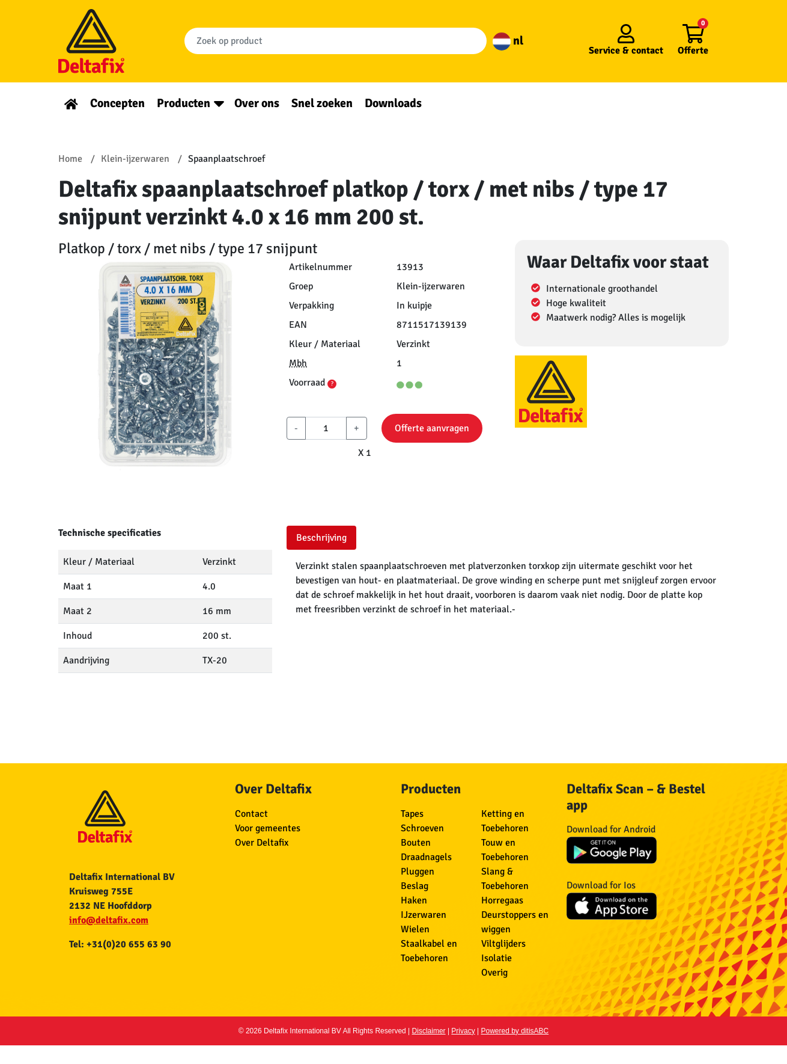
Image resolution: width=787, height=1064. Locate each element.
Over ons (256, 103)
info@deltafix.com (108, 920)
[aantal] (326, 428)
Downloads (393, 103)
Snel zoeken (322, 103)
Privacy (463, 1031)
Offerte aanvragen (432, 428)
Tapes (412, 814)
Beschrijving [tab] (321, 538)
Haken (414, 900)
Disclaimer (429, 1031)
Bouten (416, 843)
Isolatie (496, 958)
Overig (494, 973)
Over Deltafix (261, 843)
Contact (251, 814)
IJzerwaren (423, 915)
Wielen (415, 929)
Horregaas (502, 900)
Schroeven (422, 828)
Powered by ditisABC (515, 1031)
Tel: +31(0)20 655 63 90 (120, 944)
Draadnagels (426, 857)
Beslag (414, 886)
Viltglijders (503, 944)
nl (508, 40)
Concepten (117, 103)
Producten (183, 103)
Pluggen (417, 872)
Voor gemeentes (267, 828)
